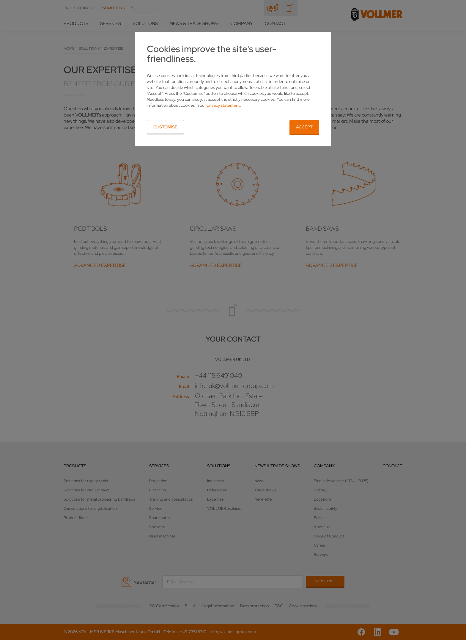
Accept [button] (304, 127)
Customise (165, 127)
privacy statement (223, 105)
